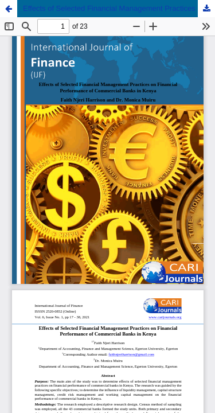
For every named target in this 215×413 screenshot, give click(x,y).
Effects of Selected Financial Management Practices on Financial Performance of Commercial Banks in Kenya (119, 8)
